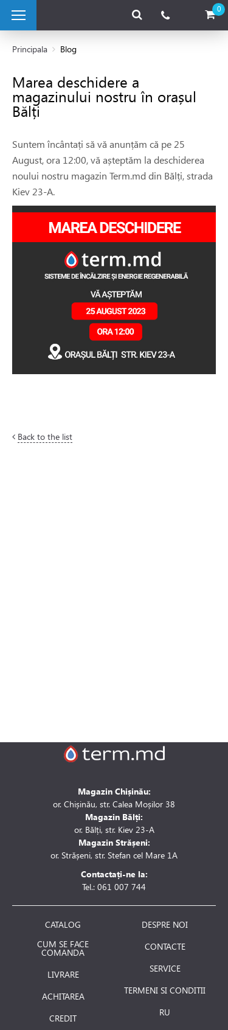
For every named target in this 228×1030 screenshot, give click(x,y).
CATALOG (63, 924)
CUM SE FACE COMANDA (63, 948)
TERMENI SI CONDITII (165, 990)
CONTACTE (165, 946)
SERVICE (165, 968)
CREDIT (63, 1018)
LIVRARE (63, 974)
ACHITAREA (63, 996)
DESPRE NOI (165, 924)
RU (164, 1012)
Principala (29, 49)
